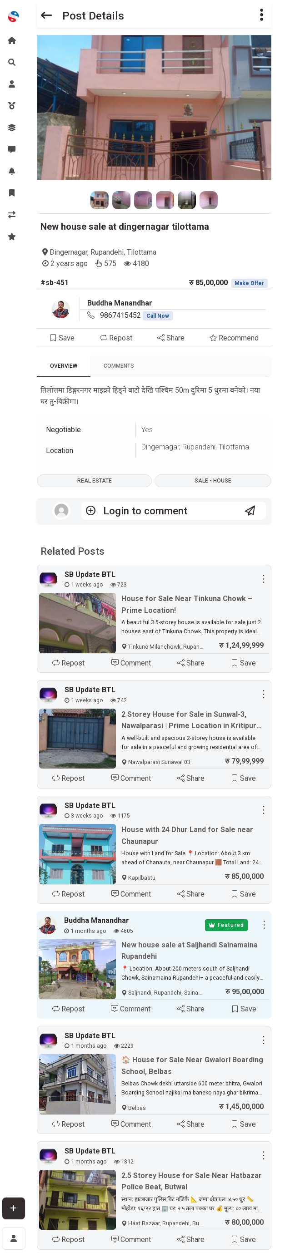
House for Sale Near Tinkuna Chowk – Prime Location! (186, 604)
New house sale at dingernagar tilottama (124, 226)
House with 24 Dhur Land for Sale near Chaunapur (187, 835)
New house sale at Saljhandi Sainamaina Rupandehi (189, 951)
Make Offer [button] (249, 283)
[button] (262, 16)
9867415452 (136, 315)
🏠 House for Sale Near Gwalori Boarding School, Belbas (192, 1065)
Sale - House (213, 481)
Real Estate (94, 481)
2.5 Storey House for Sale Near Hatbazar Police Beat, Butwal (191, 1181)
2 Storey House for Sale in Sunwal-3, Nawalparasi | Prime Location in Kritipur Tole (188, 721)
